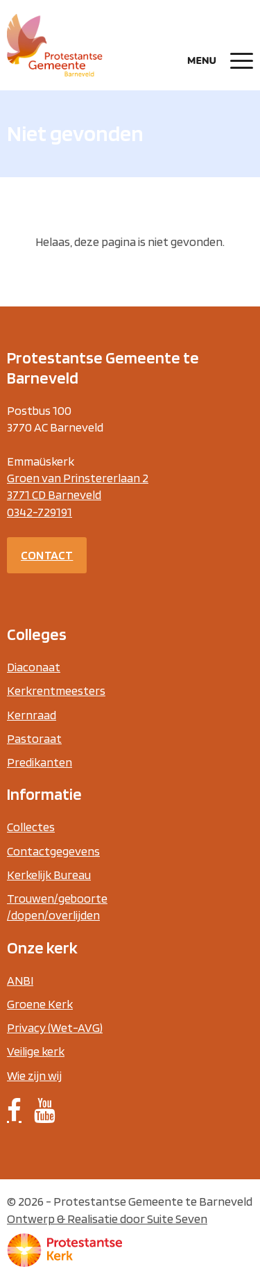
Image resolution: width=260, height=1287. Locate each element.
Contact (47, 555)
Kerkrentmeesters (56, 690)
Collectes (31, 826)
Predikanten (39, 762)
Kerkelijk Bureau (49, 874)
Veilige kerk (35, 1051)
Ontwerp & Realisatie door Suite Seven (107, 1218)
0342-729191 (39, 512)
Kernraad (31, 714)
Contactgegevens (53, 851)
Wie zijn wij (34, 1075)
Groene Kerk (40, 1004)
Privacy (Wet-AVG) (55, 1027)
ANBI (20, 980)
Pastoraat (34, 738)
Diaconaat (33, 666)
